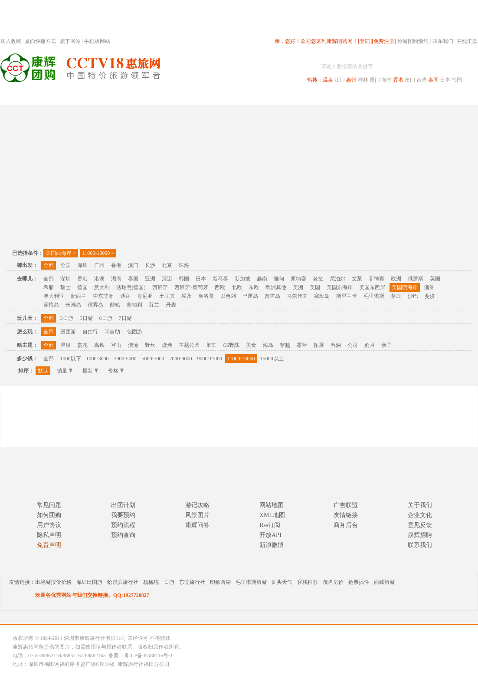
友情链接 (346, 515)
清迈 (167, 279)
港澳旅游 (307, 97)
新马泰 (220, 279)
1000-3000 (97, 359)
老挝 (318, 279)
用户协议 (49, 525)
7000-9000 (181, 359)
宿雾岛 (95, 305)
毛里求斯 (373, 296)
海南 (386, 80)
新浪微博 (271, 545)
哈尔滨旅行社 (122, 582)
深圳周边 (189, 97)
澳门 (410, 80)
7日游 (125, 318)
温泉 (328, 80)
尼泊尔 (337, 279)
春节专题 (150, 97)
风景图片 (197, 515)
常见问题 (49, 505)
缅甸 (279, 279)
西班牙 (160, 287)
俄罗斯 (415, 279)
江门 (339, 80)
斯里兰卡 (346, 296)
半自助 (112, 332)
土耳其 (167, 296)
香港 (398, 80)
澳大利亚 (53, 296)
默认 (43, 371)
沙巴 (413, 296)
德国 (82, 287)
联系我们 (442, 41)
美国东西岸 (372, 287)
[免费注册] (384, 41)
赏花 (82, 345)
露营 (302, 345)
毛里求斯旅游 (251, 582)
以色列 (228, 296)
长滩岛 (73, 305)
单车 (211, 345)
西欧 (220, 287)
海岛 (268, 345)
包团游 (134, 332)
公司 (352, 345)
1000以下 (70, 359)
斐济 (430, 296)
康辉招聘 (420, 535)
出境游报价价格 (53, 582)
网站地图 (271, 505)
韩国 (457, 80)
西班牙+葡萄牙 (191, 287)
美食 (251, 345)
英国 (435, 279)
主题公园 (189, 345)
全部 (48, 265)
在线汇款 (467, 41)
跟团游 (68, 332)
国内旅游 (267, 97)
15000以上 (272, 359)
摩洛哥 (206, 296)
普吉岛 (272, 296)
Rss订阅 (269, 525)
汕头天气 (282, 582)
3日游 (66, 318)
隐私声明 (49, 535)
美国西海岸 (61, 253)
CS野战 (231, 345)
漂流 (133, 345)
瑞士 (65, 287)
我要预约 (123, 515)
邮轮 (115, 305)
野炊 (150, 345)
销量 (64, 371)
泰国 (433, 80)
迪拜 (125, 296)
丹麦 (171, 305)
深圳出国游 (89, 582)
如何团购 (49, 515)
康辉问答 (197, 525)
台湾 (421, 80)
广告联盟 (346, 505)
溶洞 (336, 345)
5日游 (86, 318)
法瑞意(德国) (131, 287)
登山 (116, 345)
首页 (117, 97)
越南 (262, 279)
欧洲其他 (275, 287)
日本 (445, 80)
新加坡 (242, 279)
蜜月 (369, 345)
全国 (65, 265)
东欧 (254, 287)
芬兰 (154, 305)
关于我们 (420, 505)
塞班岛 (322, 296)
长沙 (150, 265)
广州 (99, 265)
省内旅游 (228, 97)
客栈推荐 (307, 582)
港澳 (99, 279)
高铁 (99, 345)
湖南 (116, 279)
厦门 (375, 80)
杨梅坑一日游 (158, 582)
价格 (116, 371)
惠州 (351, 80)
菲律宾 (376, 279)
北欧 (237, 287)
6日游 (105, 318)
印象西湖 (220, 582)
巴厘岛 (250, 296)
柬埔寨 (298, 279)
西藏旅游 (384, 582)
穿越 (285, 345)
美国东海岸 (340, 287)
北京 (167, 265)
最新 (90, 371)
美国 (315, 287)
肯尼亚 (145, 296)
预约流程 (123, 525)
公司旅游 (457, 97)
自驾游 (382, 97)
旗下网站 (70, 41)
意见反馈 (420, 525)
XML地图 (272, 515)
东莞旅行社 (192, 582)
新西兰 (78, 296)
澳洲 (429, 287)
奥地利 (134, 305)
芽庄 (396, 296)
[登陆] (365, 41)
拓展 (319, 345)
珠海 (184, 265)
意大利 (102, 287)
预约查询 (123, 535)
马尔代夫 (297, 296)
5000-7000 (153, 359)
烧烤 (167, 345)
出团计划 (123, 505)
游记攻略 (197, 505)
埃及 (186, 296)
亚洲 (150, 279)
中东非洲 (103, 296)
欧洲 (396, 279)
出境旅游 (346, 97)
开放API (270, 535)
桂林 (363, 80)
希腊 (48, 287)
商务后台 (346, 525)
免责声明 (49, 545)
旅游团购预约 (413, 41)
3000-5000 (125, 359)
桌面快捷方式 (40, 41)
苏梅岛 (51, 305)
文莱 (357, 279)
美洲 (298, 287)
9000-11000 (210, 359)
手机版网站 (97, 41)
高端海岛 (418, 97)
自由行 (90, 332)
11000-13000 (98, 253)
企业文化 (420, 515)
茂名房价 (333, 582)
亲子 (386, 345)
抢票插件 (358, 582)
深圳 (82, 265)
